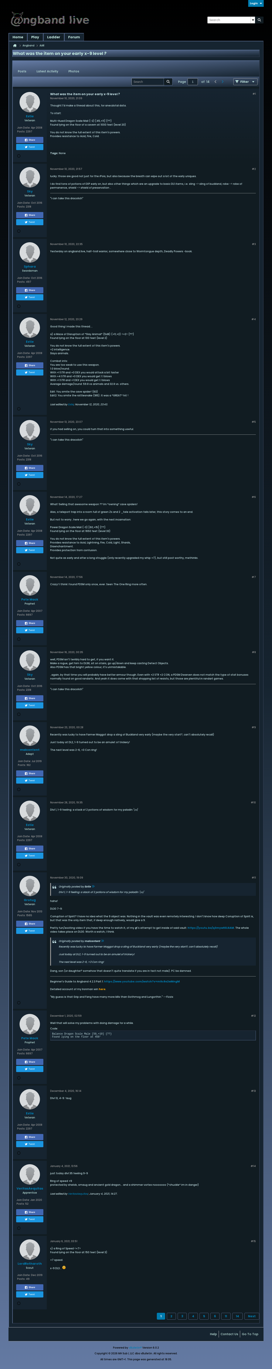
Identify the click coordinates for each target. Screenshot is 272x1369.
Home (18, 37)
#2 (254, 169)
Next (252, 1316)
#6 (254, 497)
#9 (254, 727)
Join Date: (23, 127)
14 (237, 1316)
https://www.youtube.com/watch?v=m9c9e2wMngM (142, 981)
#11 (254, 877)
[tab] (22, 71)
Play (35, 37)
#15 (253, 1241)
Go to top (250, 1334)
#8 (254, 652)
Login (256, 3)
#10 (253, 802)
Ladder (53, 37)
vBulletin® (135, 1347)
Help (213, 1334)
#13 (253, 1091)
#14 (253, 1166)
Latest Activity (47, 71)
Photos (73, 71)
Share (29, 140)
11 (226, 1316)
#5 (254, 422)
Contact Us (229, 1334)
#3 (254, 244)
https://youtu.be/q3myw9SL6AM (211, 928)
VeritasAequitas (78, 1194)
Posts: (21, 131)
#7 (254, 577)
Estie (71, 404)
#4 (253, 319)
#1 (254, 94)
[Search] (231, 20)
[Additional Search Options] (253, 20)
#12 (253, 1016)
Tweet (30, 147)
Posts (22, 71)
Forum (74, 37)
